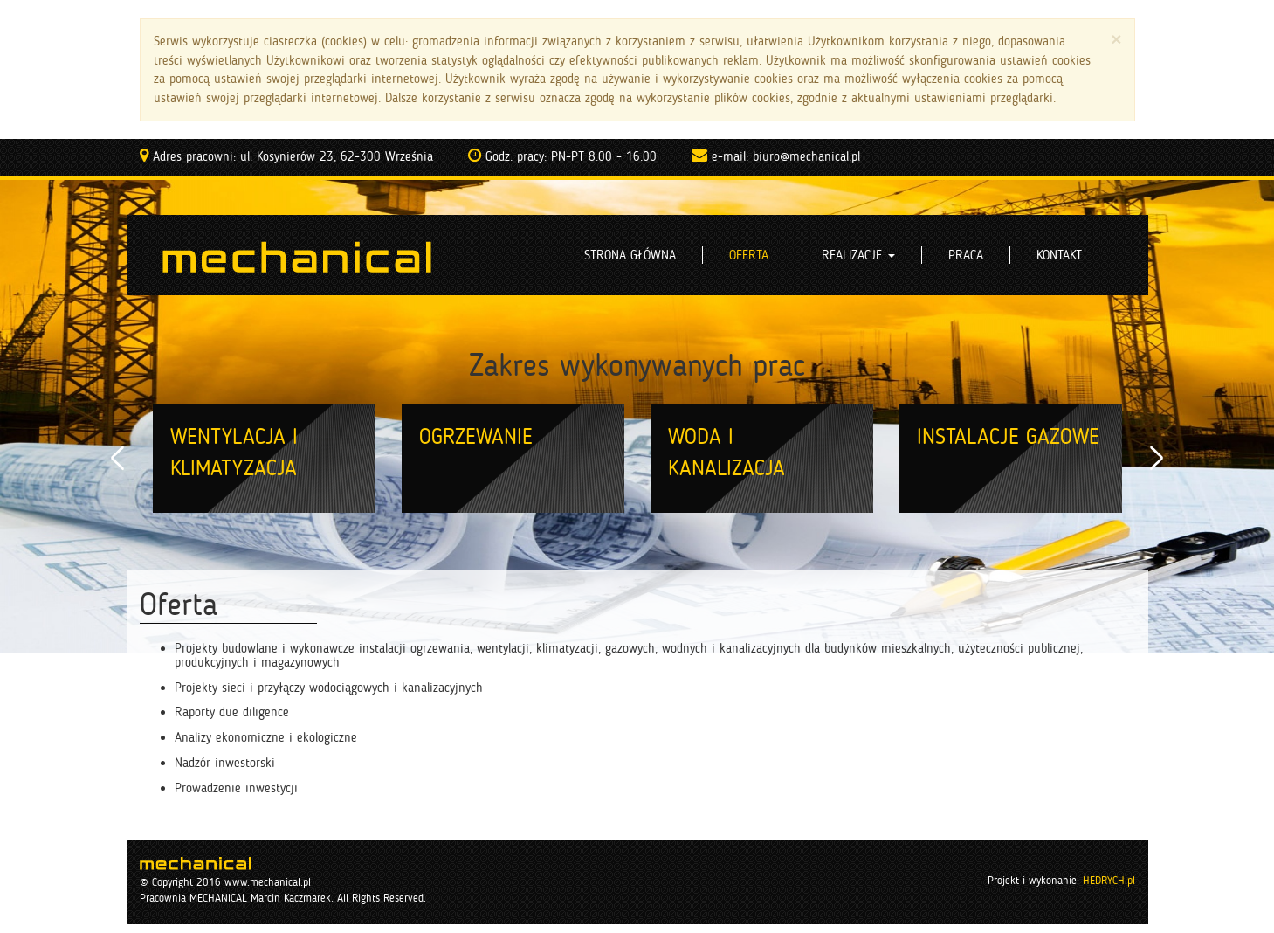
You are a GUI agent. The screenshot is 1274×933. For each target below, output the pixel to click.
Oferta (748, 255)
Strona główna (630, 255)
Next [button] (1157, 458)
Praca (965, 255)
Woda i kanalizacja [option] (726, 452)
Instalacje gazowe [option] (1008, 436)
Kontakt (1059, 255)
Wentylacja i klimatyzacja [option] (234, 452)
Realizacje (858, 255)
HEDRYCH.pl (1109, 880)
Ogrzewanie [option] (476, 436)
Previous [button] (117, 458)
